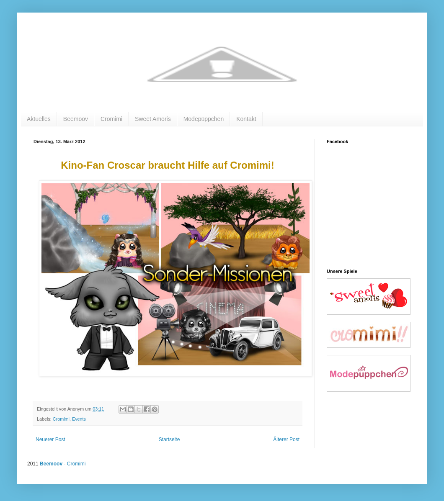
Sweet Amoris (153, 119)
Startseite (169, 439)
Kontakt (246, 119)
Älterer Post (286, 439)
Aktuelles (39, 119)
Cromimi (111, 119)
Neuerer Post (50, 439)
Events (79, 418)
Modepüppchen (203, 119)
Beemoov (75, 119)
